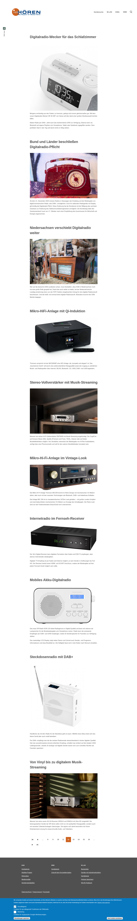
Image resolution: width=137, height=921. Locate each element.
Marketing (21, 912)
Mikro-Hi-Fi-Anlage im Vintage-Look (58, 458)
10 (59, 840)
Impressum (37, 892)
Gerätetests (25, 869)
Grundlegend (22, 906)
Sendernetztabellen (28, 883)
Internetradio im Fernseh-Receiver (57, 518)
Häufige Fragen (27, 872)
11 (64, 840)
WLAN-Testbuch (86, 883)
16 (90, 840)
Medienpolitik (26, 879)
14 (79, 840)
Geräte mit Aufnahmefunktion (91, 872)
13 (74, 840)
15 (84, 840)
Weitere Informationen (103, 902)
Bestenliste (84, 869)
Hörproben (25, 876)
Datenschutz (27, 892)
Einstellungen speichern (22, 918)
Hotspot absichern (87, 879)
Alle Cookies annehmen (115, 918)
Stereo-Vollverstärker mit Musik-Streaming (64, 382)
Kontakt (46, 892)
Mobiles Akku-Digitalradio (50, 580)
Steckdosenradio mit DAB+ (51, 657)
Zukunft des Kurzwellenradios (61, 872)
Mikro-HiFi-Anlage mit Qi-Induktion (57, 311)
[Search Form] (131, 12)
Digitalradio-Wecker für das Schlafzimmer (63, 37)
